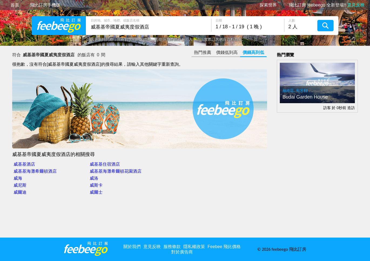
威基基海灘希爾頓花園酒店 (116, 171)
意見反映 (152, 246)
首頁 (15, 5)
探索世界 (268, 5)
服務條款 (172, 246)
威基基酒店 (24, 164)
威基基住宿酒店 (105, 164)
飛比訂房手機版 (45, 5)
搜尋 (325, 25)
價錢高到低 (253, 52)
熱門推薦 (202, 52)
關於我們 (132, 246)
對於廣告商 (182, 252)
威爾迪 (20, 192)
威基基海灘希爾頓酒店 (35, 171)
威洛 (94, 178)
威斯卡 (96, 185)
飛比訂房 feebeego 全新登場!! (327, 5)
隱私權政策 (194, 246)
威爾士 (96, 192)
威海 (18, 178)
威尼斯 (20, 185)
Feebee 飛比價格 (224, 246)
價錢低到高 (227, 52)
